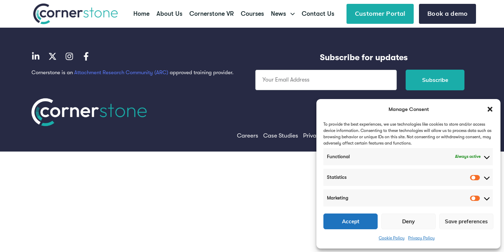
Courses (252, 13)
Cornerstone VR (211, 13)
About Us (169, 13)
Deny (408, 221)
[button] (489, 109)
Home (141, 13)
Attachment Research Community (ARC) (121, 72)
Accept (350, 221)
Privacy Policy (421, 238)
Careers (247, 135)
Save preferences (466, 221)
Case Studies (280, 135)
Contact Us (318, 13)
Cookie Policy (392, 238)
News (283, 13)
